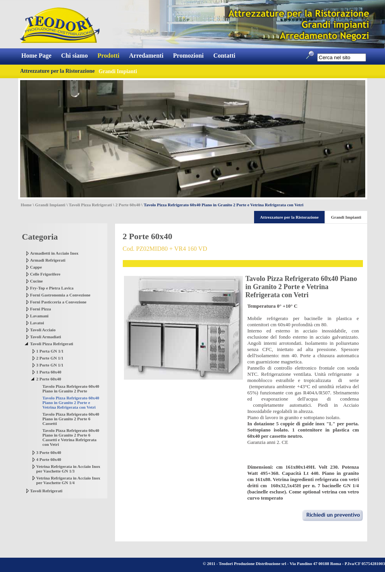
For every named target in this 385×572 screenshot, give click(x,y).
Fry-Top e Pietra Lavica (52, 288)
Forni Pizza (40, 309)
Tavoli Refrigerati (46, 490)
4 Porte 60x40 (48, 459)
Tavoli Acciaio (43, 329)
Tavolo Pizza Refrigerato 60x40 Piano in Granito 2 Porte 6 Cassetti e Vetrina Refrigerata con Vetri (71, 437)
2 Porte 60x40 (127, 204)
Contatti (224, 55)
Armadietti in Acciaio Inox (54, 253)
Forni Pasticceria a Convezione (58, 302)
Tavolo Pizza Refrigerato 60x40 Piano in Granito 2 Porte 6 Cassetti (71, 419)
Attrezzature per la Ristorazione (57, 71)
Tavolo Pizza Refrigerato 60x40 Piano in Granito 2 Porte (71, 388)
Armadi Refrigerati (47, 260)
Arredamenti (146, 55)
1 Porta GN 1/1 (50, 351)
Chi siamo (74, 55)
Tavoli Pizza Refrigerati (90, 204)
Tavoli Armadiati (45, 336)
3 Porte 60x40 (48, 452)
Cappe (36, 267)
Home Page (36, 55)
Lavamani (39, 315)
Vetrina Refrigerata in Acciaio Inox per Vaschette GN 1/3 (68, 468)
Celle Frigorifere (45, 274)
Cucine (36, 281)
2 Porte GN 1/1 (50, 358)
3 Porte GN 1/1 (50, 365)
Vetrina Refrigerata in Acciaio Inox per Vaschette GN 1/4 (68, 480)
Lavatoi (37, 322)
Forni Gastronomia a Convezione (60, 295)
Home (26, 204)
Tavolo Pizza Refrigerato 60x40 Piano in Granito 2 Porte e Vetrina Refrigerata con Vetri (71, 402)
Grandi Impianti (50, 204)
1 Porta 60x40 (49, 372)
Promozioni (188, 55)
